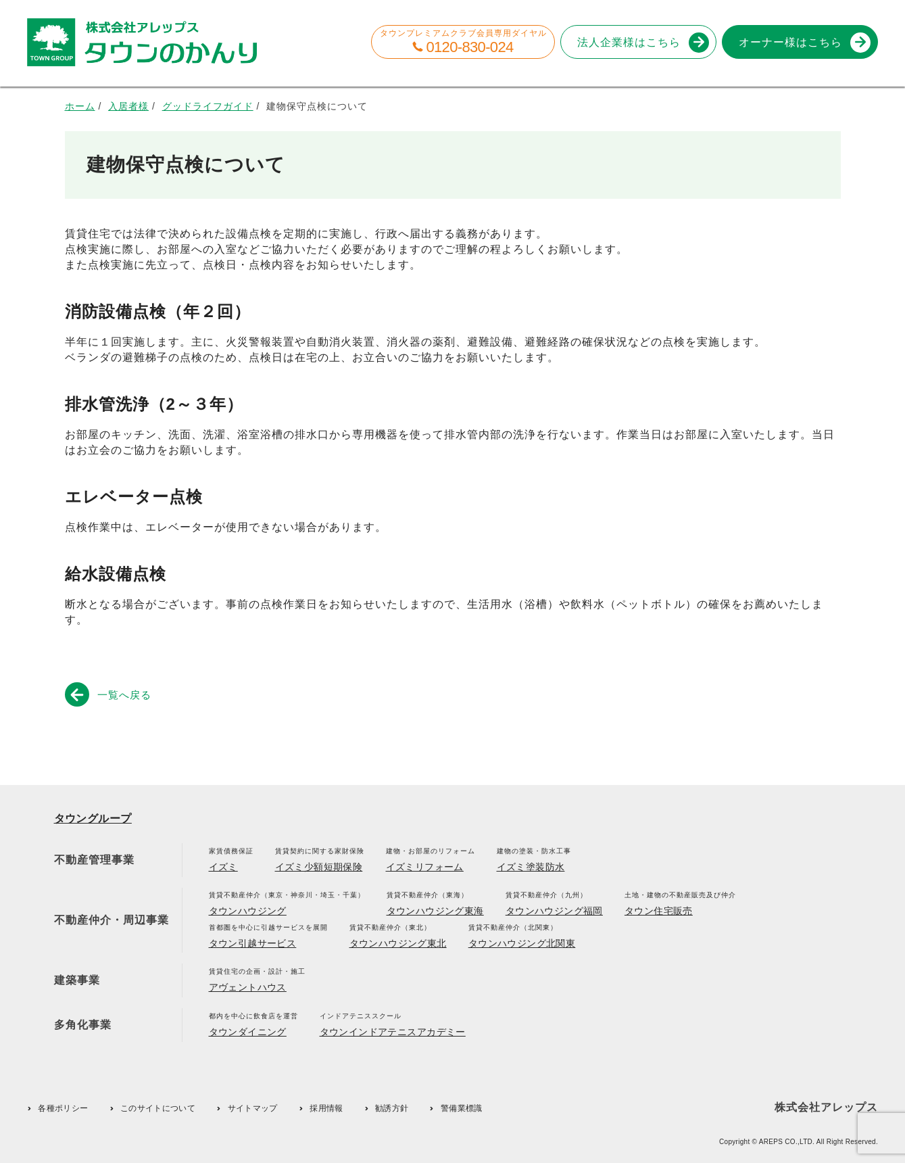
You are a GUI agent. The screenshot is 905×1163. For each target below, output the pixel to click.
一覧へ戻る (110, 694)
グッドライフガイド (207, 106)
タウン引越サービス (253, 943)
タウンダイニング (248, 1031)
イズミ (223, 866)
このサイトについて (157, 1108)
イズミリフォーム (425, 866)
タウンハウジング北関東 (522, 943)
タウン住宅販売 (659, 910)
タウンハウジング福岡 (554, 910)
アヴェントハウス (248, 987)
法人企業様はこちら (640, 42)
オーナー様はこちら (802, 42)
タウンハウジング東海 (435, 910)
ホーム (80, 106)
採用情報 (326, 1108)
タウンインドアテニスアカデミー (393, 1031)
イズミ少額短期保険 (319, 866)
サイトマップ (253, 1108)
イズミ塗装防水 (531, 866)
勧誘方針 (391, 1108)
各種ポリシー (63, 1108)
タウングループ (93, 818)
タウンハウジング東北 (398, 943)
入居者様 (128, 106)
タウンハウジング (248, 910)
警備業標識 (462, 1108)
